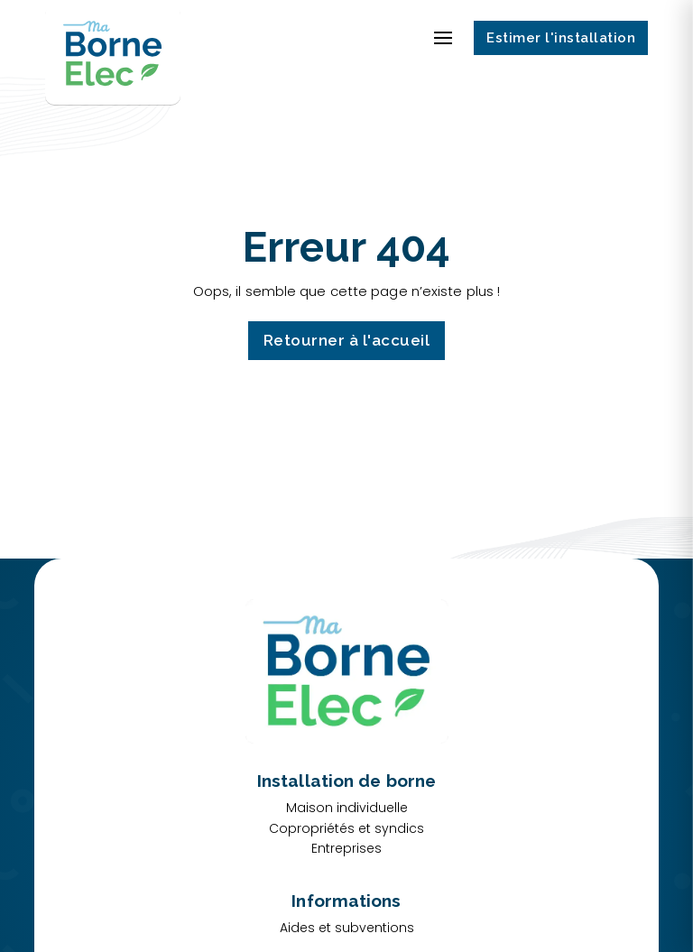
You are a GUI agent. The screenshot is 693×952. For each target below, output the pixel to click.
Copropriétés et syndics (346, 828)
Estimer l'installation (560, 38)
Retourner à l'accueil (346, 340)
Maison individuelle (347, 808)
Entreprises (346, 848)
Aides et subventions (347, 928)
